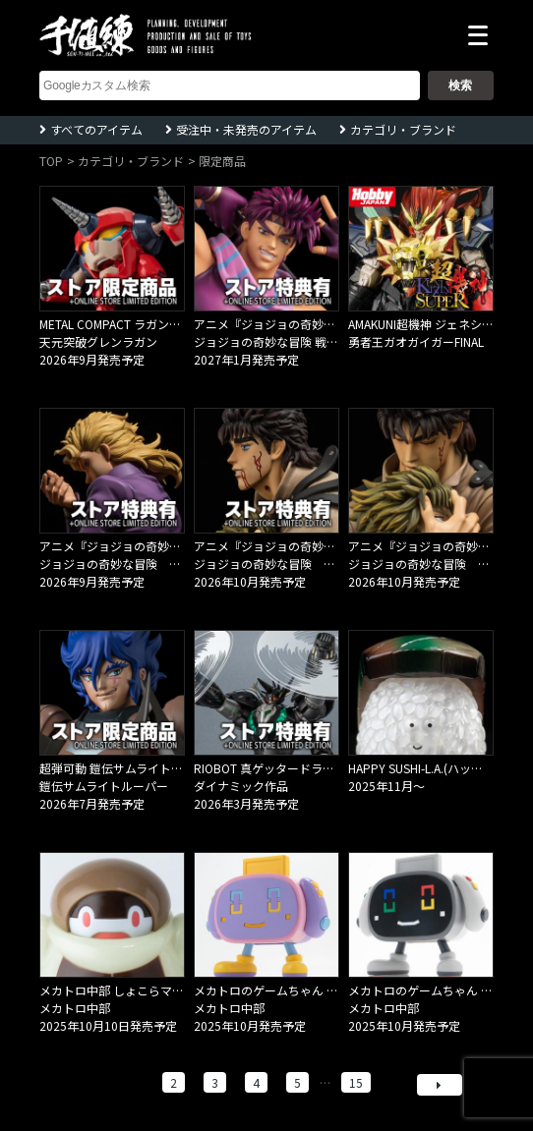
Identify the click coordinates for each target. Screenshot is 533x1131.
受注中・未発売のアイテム (246, 129)
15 (356, 1082)
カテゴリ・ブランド (403, 129)
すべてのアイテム (96, 129)
